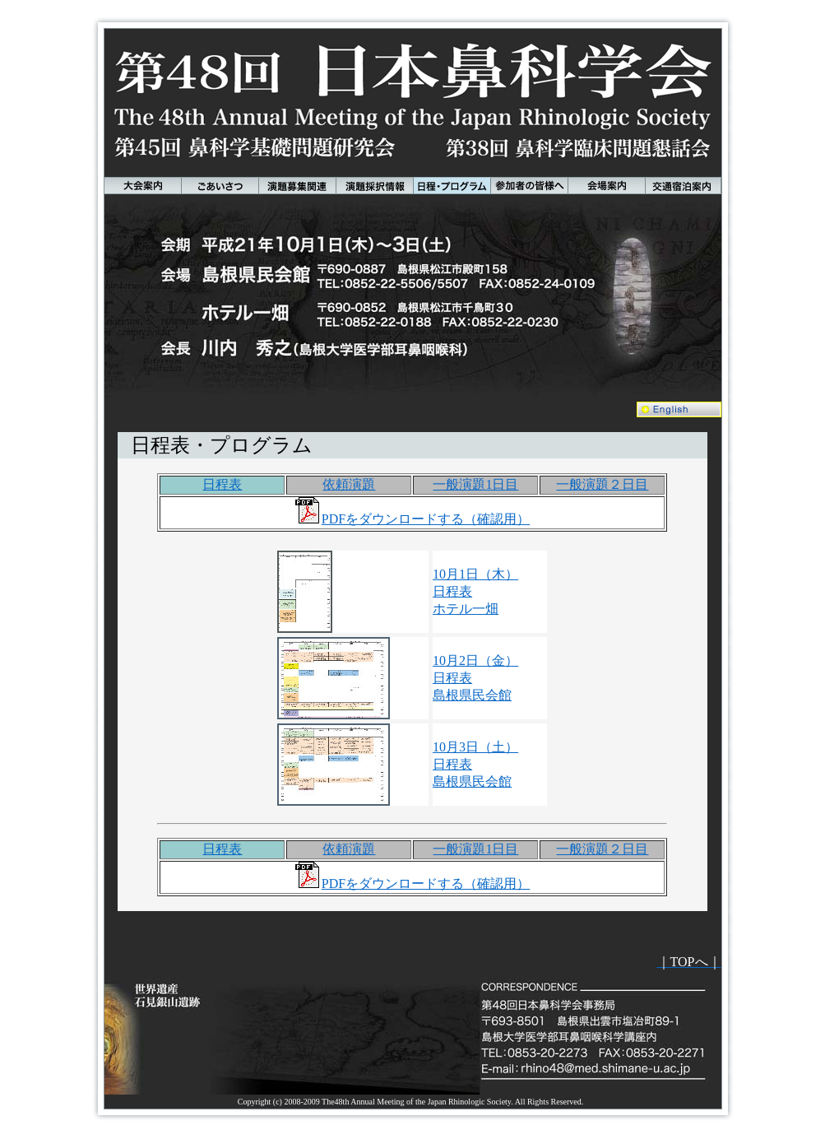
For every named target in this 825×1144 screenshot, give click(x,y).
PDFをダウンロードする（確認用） (426, 519)
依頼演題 (348, 484)
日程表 (222, 484)
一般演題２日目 (602, 484)
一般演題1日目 (475, 484)
